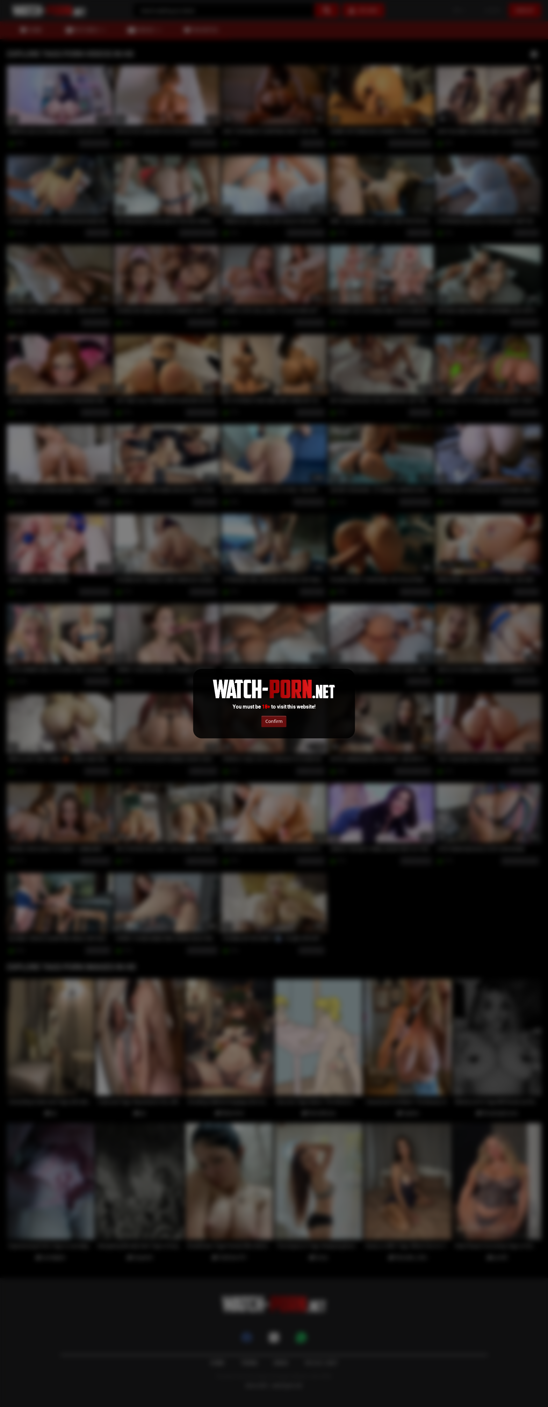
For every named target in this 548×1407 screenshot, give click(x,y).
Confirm (273, 721)
